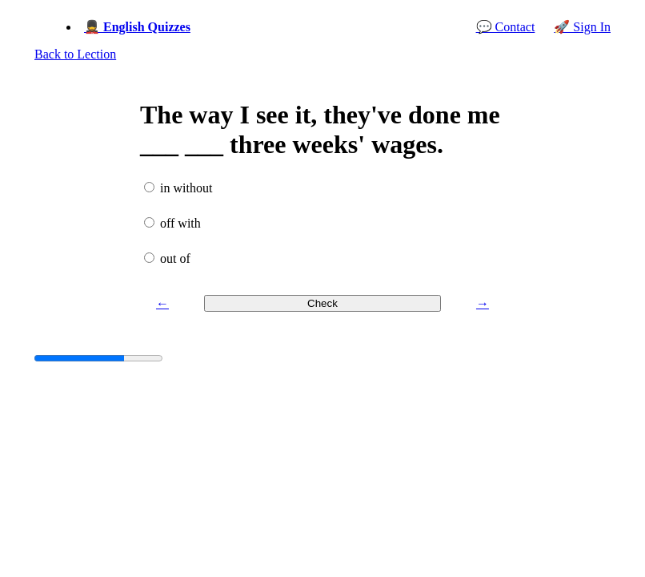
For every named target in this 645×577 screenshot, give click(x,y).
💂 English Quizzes (137, 27)
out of (175, 258)
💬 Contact (505, 27)
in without (186, 188)
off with (180, 223)
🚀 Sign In (582, 27)
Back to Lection (75, 54)
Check (322, 303)
